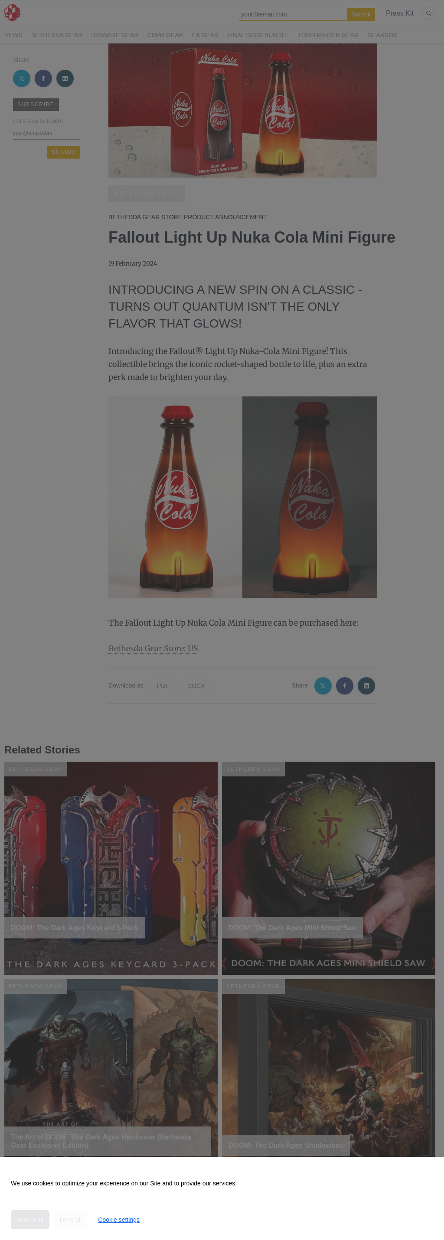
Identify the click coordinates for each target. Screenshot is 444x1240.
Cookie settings (119, 1219)
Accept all (30, 1219)
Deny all (71, 1219)
